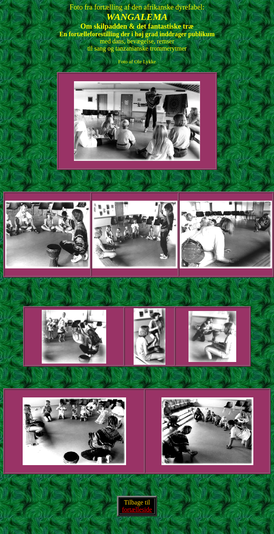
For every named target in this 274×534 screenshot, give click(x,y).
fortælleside (137, 509)
